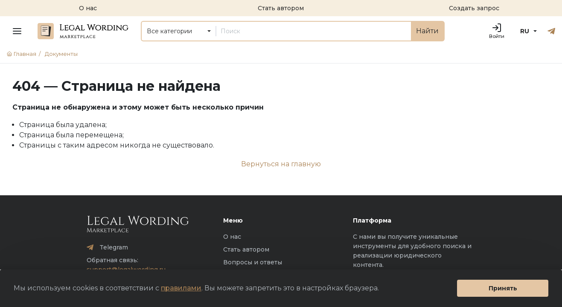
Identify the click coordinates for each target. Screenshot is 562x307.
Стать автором (246, 249)
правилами (181, 288)
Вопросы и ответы (252, 262)
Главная (25, 53)
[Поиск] (313, 31)
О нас (232, 236)
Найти (427, 31)
